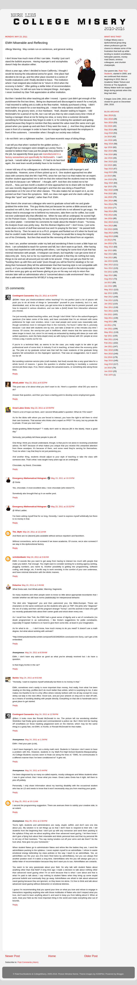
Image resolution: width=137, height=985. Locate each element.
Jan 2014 (108, 218)
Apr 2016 (108, 147)
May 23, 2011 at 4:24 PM (46, 296)
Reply (15, 374)
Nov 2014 (108, 204)
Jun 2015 (108, 179)
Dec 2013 (108, 222)
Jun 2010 (108, 371)
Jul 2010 (108, 368)
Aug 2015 (108, 172)
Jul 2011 (108, 325)
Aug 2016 (108, 133)
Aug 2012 (108, 279)
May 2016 (108, 144)
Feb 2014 (108, 215)
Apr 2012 (108, 293)
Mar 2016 (108, 151)
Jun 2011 (108, 328)
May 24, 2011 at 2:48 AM (33, 585)
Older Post (91, 956)
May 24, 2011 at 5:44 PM (36, 770)
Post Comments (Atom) (28, 962)
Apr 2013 (108, 250)
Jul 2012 (108, 282)
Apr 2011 (108, 336)
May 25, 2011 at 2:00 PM (36, 821)
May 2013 (108, 247)
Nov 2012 (108, 268)
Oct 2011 (108, 314)
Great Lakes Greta (21, 408)
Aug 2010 (108, 364)
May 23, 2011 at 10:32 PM (62, 506)
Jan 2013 (108, 261)
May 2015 (108, 183)
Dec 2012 (108, 264)
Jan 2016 (108, 158)
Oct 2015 (108, 165)
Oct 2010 (108, 357)
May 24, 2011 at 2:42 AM (38, 557)
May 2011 (108, 332)
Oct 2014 (108, 208)
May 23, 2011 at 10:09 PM (42, 408)
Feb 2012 (108, 300)
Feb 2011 (108, 343)
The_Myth (17, 532)
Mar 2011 (108, 339)
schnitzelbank (19, 557)
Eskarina (17, 585)
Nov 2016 (108, 122)
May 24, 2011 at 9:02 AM (31, 678)
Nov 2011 (108, 311)
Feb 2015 (108, 193)
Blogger (120, 974)
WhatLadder (18, 383)
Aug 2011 (108, 321)
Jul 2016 (108, 136)
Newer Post (12, 956)
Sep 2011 (108, 318)
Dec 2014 (108, 200)
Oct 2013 (108, 229)
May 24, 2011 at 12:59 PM (46, 714)
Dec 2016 (108, 119)
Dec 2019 (108, 115)
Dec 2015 (108, 161)
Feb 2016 (108, 154)
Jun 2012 (108, 286)
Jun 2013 (108, 243)
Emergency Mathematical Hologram (30, 478)
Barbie (16, 678)
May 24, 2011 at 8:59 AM (36, 652)
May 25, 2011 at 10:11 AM (26, 801)
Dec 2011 (108, 307)
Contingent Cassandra (23, 296)
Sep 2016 (108, 129)
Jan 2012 (108, 304)
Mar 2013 (108, 254)
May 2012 (108, 289)
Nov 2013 (108, 225)
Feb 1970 (108, 375)
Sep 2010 (108, 360)
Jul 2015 (108, 176)
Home (52, 956)
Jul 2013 (108, 240)
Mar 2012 (108, 297)
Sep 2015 (108, 169)
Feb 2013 (108, 257)
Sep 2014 (108, 211)
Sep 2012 (108, 275)
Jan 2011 (108, 346)
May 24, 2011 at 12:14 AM (34, 532)
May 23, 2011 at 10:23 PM (62, 478)
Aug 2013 (108, 236)
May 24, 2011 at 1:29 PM (36, 739)
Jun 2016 (108, 140)
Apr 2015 (108, 186)
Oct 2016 (108, 126)
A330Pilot (100, 974)
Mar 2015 (108, 190)
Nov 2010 (108, 353)
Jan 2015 (108, 197)
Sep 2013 (108, 233)
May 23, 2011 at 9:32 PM (36, 383)
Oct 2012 (108, 272)
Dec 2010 (108, 350)
